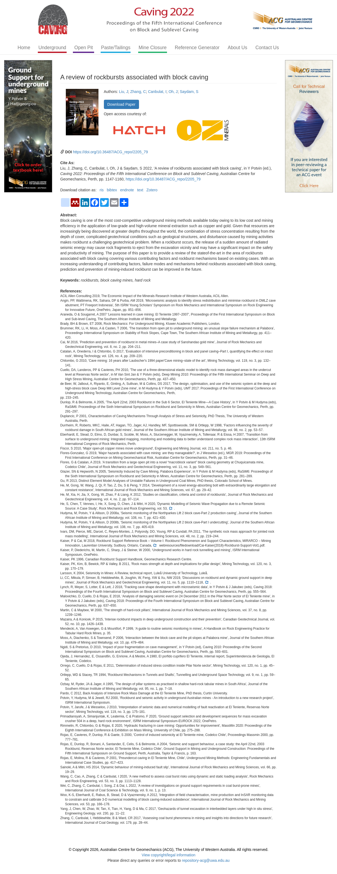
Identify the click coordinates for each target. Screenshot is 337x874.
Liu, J (123, 91)
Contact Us (267, 47)
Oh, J (173, 91)
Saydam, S (189, 91)
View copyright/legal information (168, 855)
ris (102, 190)
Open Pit (83, 47)
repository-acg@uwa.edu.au (206, 860)
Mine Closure (152, 47)
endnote (127, 190)
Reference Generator (197, 47)
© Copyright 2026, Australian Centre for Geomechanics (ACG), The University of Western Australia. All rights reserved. (168, 849)
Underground (52, 47)
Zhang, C (138, 91)
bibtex (112, 190)
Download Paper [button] (121, 104)
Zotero (151, 190)
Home (24, 47)
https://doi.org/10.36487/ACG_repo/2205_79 (110, 152)
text (140, 190)
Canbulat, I (157, 91)
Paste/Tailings (115, 47)
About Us (237, 47)
